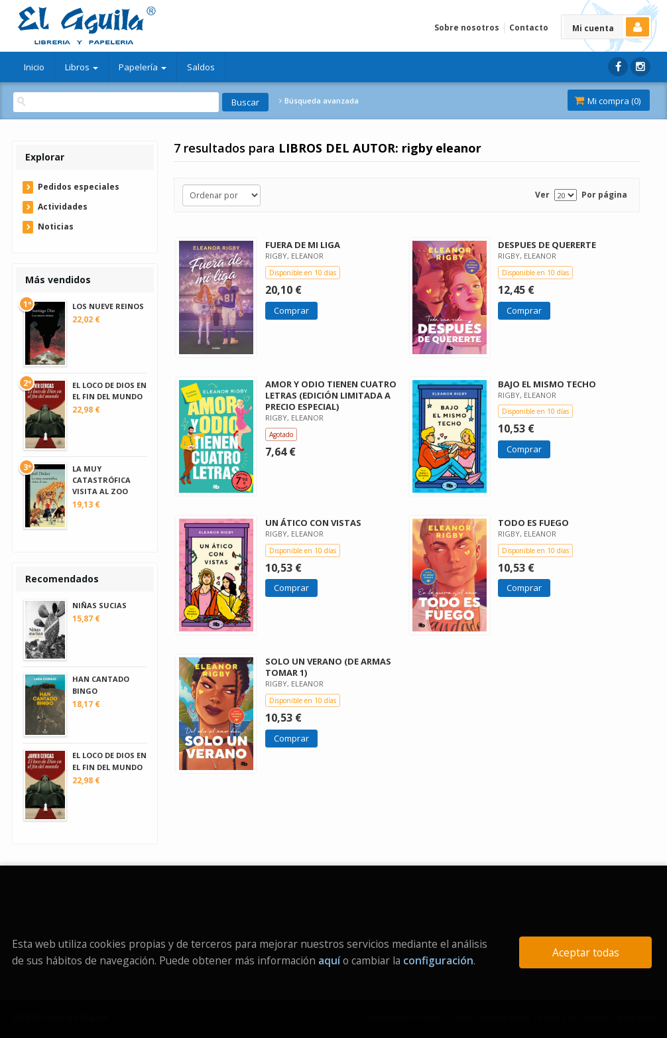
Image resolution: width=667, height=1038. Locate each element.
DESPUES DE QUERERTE (547, 245)
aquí (329, 960)
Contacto (528, 27)
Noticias (56, 226)
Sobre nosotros (466, 27)
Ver (542, 194)
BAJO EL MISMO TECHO (547, 384)
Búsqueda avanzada (319, 101)
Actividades (63, 206)
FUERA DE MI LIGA (302, 245)
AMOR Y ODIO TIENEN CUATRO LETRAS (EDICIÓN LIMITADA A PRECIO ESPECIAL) (330, 395)
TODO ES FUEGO (533, 523)
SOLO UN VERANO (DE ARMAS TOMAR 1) (328, 667)
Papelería (142, 67)
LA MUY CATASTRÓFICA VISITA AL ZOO (101, 480)
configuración (438, 960)
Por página (604, 194)
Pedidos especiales (78, 186)
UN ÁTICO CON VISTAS (313, 523)
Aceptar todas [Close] (585, 952)
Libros (81, 67)
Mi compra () (607, 101)
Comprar (291, 310)
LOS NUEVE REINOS (108, 306)
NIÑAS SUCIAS (99, 605)
